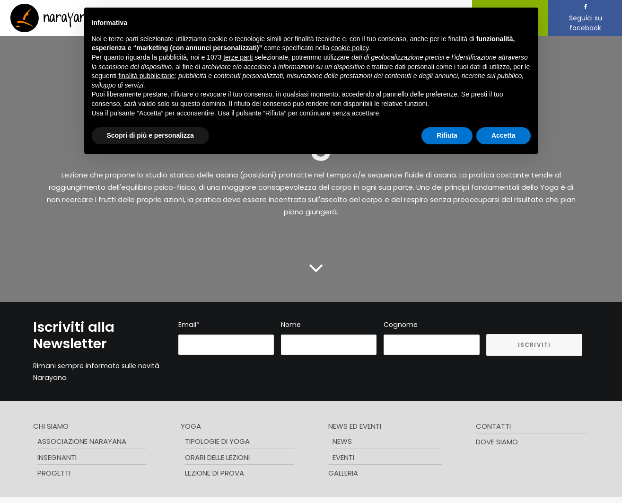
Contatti (493, 424)
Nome (291, 322)
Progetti (53, 472)
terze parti (238, 57)
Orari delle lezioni (217, 455)
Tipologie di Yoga (217, 440)
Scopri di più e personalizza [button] (150, 135)
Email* (189, 322)
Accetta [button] (503, 135)
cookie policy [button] (349, 48)
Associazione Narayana (81, 440)
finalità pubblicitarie (146, 75)
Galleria (343, 472)
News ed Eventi (354, 424)
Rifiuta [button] (447, 135)
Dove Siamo (497, 440)
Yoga (191, 424)
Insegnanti (57, 455)
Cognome (401, 322)
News (342, 440)
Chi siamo (51, 424)
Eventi (343, 455)
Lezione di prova (214, 472)
